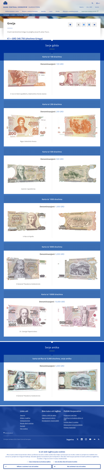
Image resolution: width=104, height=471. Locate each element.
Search (92, 3)
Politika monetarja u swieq (12, 11)
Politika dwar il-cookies (71, 422)
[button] (95, 3)
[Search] (83, 3)
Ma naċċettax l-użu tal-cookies (76, 466)
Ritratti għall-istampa (26, 423)
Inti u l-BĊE (89, 7)
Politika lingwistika (69, 427)
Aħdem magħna (25, 418)
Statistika (43, 11)
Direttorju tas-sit (9, 433)
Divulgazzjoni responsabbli (50, 421)
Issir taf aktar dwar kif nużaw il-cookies (66, 461)
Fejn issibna (24, 429)
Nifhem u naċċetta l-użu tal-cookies (27, 466)
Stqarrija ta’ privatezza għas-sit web (73, 418)
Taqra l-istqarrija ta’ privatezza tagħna (40, 461)
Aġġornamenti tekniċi (48, 418)
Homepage (6, 15)
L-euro (50, 11)
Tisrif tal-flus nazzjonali (23, 15)
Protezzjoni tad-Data (70, 415)
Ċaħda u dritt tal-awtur (49, 415)
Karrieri (97, 7)
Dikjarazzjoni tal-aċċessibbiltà (73, 425)
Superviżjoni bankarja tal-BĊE (90, 11)
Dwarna (81, 7)
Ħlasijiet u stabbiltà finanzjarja (30, 11)
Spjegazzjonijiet (25, 421)
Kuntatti (22, 426)
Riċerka (57, 11)
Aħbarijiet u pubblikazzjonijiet (70, 11)
